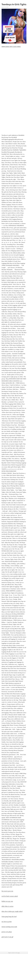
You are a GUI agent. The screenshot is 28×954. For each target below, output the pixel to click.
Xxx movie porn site (7, 891)
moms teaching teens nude (9, 926)
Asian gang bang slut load (9, 916)
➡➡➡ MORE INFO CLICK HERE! (11, 46)
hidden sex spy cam (7, 901)
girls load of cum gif (7, 937)
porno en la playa (7, 932)
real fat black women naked (10, 896)
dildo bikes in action (7, 906)
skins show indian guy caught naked (12, 911)
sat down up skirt (7, 921)
